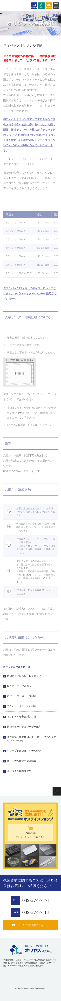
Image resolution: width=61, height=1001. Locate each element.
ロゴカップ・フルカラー (20, 686)
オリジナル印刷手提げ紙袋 (21, 761)
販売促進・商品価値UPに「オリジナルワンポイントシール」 (31, 739)
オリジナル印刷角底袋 (19, 771)
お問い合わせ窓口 (39, 649)
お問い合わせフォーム (27, 508)
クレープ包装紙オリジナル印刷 (24, 750)
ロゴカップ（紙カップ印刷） (23, 696)
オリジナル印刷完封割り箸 (21, 716)
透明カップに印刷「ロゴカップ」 (25, 676)
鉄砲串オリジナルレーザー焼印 (24, 726)
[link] (11, 976)
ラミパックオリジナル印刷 (21, 706)
